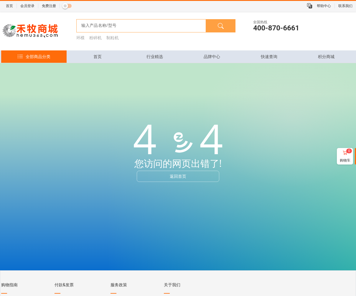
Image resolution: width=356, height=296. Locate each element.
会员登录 (27, 6)
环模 (80, 37)
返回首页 (178, 176)
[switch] (67, 6)
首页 (9, 6)
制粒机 (112, 37)
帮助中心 (324, 6)
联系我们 (345, 6)
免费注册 (49, 6)
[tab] (97, 56)
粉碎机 (95, 37)
